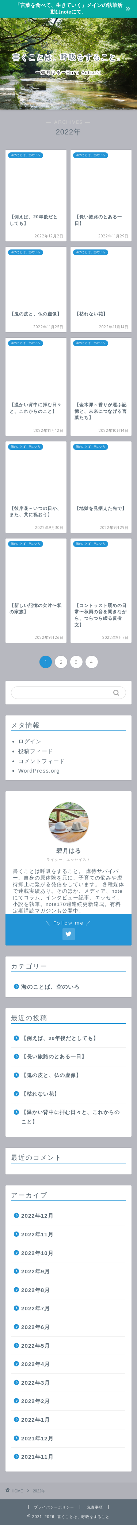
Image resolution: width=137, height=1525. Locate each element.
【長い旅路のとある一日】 (54, 1056)
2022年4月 (35, 1364)
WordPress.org (39, 770)
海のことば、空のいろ (50, 987)
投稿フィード (35, 751)
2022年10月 (37, 1253)
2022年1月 (35, 1420)
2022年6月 (35, 1327)
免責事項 (95, 1507)
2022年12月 (37, 1216)
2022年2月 (35, 1401)
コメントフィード (41, 761)
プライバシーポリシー (54, 1507)
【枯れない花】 (40, 1094)
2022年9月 (35, 1271)
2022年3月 (35, 1383)
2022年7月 (35, 1308)
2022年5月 (35, 1346)
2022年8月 (35, 1290)
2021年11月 (37, 1457)
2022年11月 (37, 1234)
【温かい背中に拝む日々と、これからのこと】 (70, 1117)
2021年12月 (37, 1438)
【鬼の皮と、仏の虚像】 (51, 1075)
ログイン (30, 741)
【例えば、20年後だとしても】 (60, 1038)
